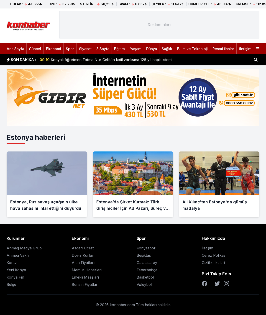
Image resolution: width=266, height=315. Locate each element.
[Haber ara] (255, 59)
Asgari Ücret (83, 248)
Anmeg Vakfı (18, 255)
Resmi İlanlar (223, 48)
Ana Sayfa (15, 48)
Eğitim (119, 48)
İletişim (245, 48)
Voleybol (144, 284)
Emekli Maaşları (85, 277)
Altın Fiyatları (83, 262)
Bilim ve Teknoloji (192, 48)
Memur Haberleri (87, 270)
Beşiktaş (144, 255)
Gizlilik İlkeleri (213, 262)
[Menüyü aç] (257, 48)
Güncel (35, 48)
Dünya (151, 48)
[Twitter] (217, 283)
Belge (11, 284)
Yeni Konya (16, 270)
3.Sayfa (102, 48)
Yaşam (135, 48)
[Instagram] (226, 283)
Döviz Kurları (83, 255)
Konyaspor (146, 248)
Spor (70, 48)
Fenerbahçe (147, 270)
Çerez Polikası (214, 255)
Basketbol (145, 277)
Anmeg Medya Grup (24, 248)
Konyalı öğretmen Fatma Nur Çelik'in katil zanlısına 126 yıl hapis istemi (106, 59)
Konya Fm (15, 277)
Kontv (12, 262)
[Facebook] (204, 283)
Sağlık (167, 48)
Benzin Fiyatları (85, 284)
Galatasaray (147, 262)
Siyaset (85, 48)
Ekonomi (53, 48)
